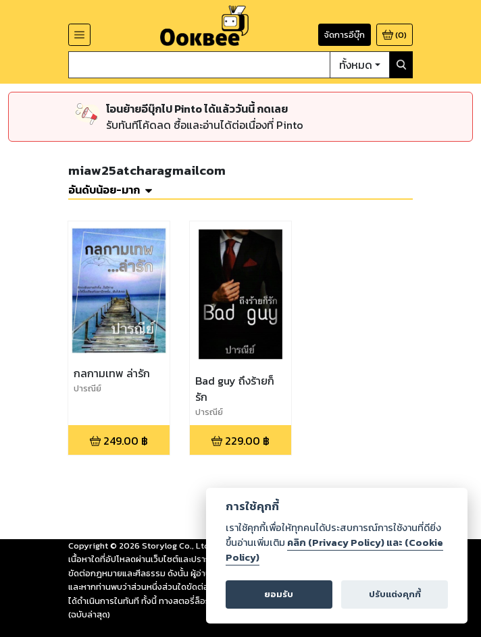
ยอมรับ (278, 594)
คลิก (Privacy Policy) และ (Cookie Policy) (334, 550)
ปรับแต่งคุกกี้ (395, 594)
